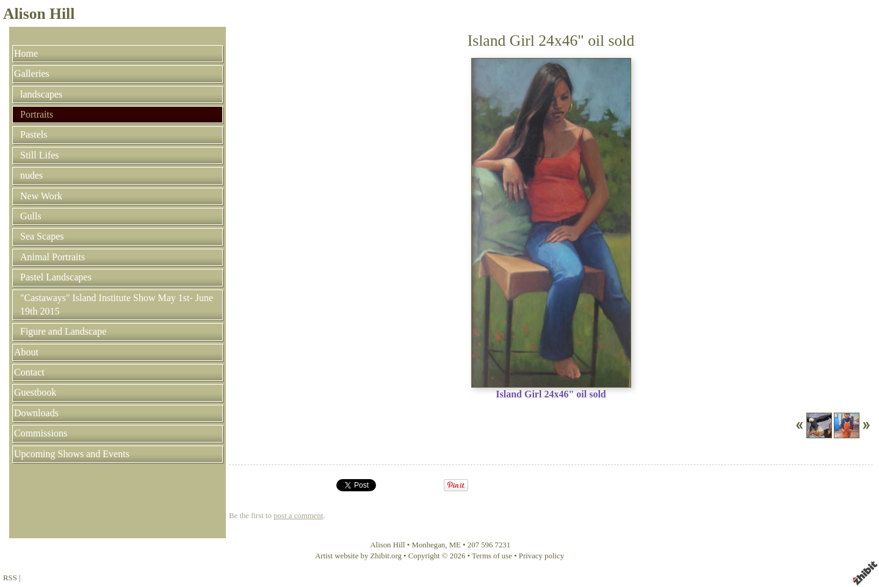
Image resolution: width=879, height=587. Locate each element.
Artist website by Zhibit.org (358, 556)
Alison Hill (38, 14)
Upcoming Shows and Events (71, 454)
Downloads (36, 413)
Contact (29, 372)
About (26, 352)
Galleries (31, 73)
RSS (10, 578)
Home (26, 53)
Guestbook (35, 392)
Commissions (40, 433)
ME (455, 545)
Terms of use (492, 556)
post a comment (298, 515)
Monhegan (429, 545)
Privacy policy (541, 556)
